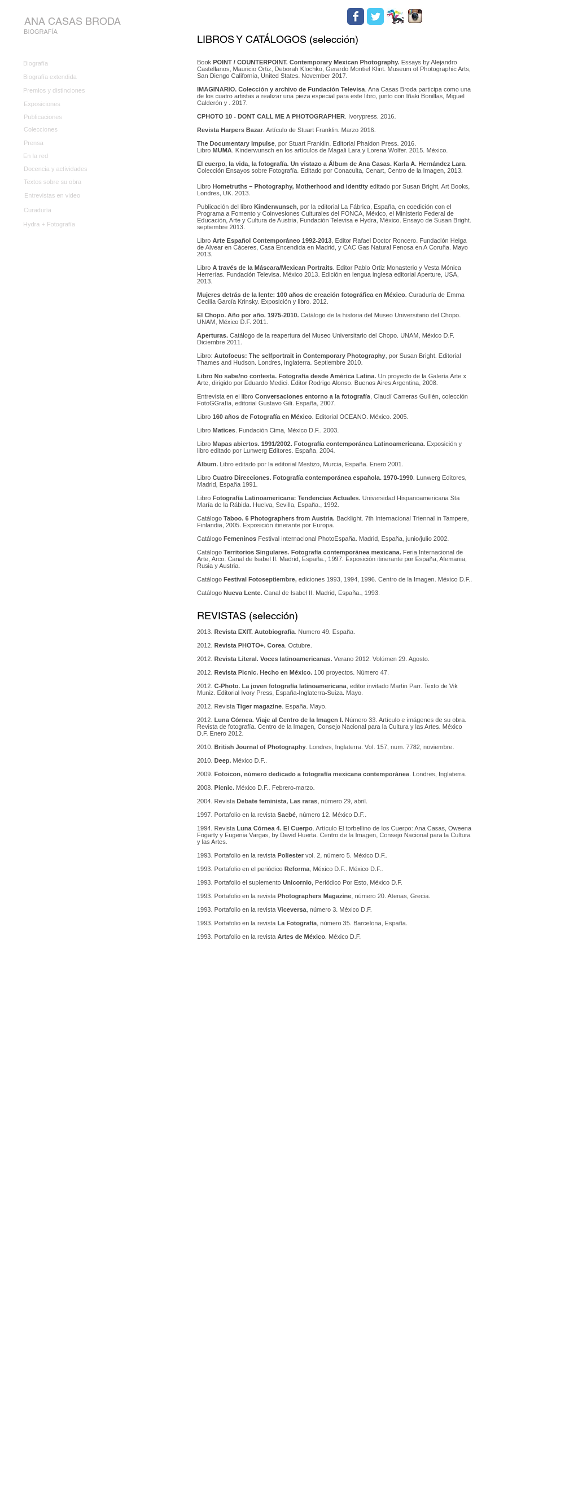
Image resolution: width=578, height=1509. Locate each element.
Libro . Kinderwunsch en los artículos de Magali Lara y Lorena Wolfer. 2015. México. (322, 150)
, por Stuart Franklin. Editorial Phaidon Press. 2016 (305, 143)
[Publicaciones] (60, 117)
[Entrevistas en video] (61, 195)
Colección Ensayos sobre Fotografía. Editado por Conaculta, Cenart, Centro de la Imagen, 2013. (332, 167)
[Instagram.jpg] (414, 16)
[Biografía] (60, 63)
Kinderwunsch (275, 206)
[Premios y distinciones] (60, 90)
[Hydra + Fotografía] (75, 224)
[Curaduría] (76, 210)
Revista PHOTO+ (239, 645)
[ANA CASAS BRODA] (72, 21)
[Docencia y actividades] (76, 169)
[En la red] (60, 156)
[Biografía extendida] (60, 77)
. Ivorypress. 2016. (296, 116)
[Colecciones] (60, 129)
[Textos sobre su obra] (60, 182)
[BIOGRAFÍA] (40, 32)
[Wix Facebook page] (355, 16)
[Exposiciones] (60, 104)
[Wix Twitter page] (375, 16)
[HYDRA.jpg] (395, 16)
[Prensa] (60, 143)
